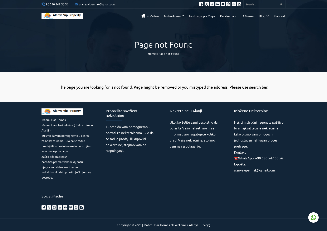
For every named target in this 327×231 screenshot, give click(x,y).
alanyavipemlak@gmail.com (97, 4)
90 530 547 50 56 (57, 4)
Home (152, 53)
